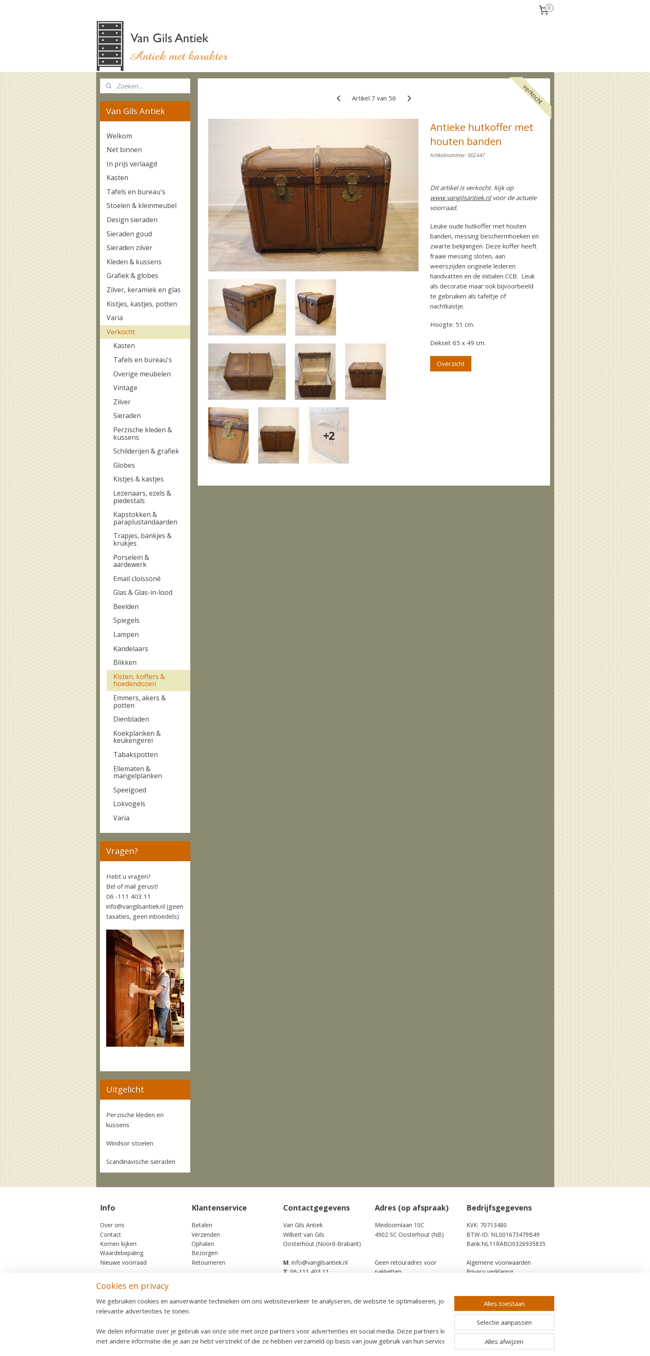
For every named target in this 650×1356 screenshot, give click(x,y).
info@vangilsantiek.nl (135, 906)
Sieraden (127, 415)
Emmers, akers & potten (139, 701)
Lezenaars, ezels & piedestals (142, 497)
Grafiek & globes (132, 275)
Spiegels (126, 620)
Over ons (112, 1225)
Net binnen (124, 149)
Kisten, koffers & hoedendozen (139, 680)
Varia (115, 317)
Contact (110, 1234)
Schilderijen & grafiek (146, 451)
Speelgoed (129, 790)
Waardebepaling (121, 1253)
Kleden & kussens (134, 261)
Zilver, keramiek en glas (144, 289)
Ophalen (203, 1244)
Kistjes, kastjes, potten (142, 303)
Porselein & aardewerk (131, 561)
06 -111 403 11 (128, 896)
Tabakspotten (135, 754)
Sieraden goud (129, 233)
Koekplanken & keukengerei (137, 737)
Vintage (125, 387)
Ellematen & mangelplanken (137, 772)
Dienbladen (131, 719)
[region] (270, 1321)
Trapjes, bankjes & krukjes (142, 539)
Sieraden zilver (129, 247)
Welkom (119, 135)
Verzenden (206, 1234)
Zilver (122, 401)
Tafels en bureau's (136, 191)
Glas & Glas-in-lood (142, 592)
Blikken (125, 662)
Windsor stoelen (129, 1143)
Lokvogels (129, 803)
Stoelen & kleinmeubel (142, 205)
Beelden (126, 606)
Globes (124, 465)
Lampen (126, 634)
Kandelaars (130, 648)
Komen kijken (118, 1244)
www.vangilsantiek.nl (461, 197)
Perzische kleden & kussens (142, 433)
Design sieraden (132, 219)
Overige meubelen (142, 373)
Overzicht (451, 363)
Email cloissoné (137, 578)
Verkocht (121, 331)
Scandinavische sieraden (140, 1161)
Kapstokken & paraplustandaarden (145, 518)
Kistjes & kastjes (138, 479)
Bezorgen (205, 1253)
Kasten (117, 177)
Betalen (202, 1225)
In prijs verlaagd (132, 163)
